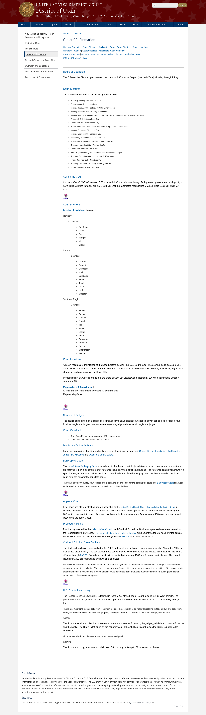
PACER (83, 555)
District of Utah (56, 11)
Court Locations (140, 47)
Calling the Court (107, 47)
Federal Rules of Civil (102, 529)
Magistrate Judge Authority (111, 50)
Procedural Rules (105, 54)
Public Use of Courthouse (37, 77)
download (124, 536)
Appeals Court (88, 54)
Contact (180, 24)
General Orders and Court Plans (40, 60)
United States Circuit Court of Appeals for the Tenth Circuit (147, 507)
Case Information (90, 24)
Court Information (157, 24)
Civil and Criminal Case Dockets (81, 542)
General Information (36, 54)
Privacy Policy (179, 706)
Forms (123, 24)
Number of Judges (72, 50)
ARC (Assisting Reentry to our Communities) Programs (39, 35)
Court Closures (90, 47)
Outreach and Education (37, 65)
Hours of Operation (72, 47)
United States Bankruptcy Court (82, 466)
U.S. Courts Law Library (76, 590)
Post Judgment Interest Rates (39, 71)
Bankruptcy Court (71, 54)
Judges (68, 24)
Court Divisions (124, 47)
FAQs (111, 24)
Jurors (55, 24)
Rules (135, 24)
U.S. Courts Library (72, 58)
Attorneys (39, 24)
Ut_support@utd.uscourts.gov (141, 702)
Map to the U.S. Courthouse (78, 387)
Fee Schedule (31, 48)
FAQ (85, 58)
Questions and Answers (101, 455)
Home (24, 24)
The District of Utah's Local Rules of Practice (115, 533)
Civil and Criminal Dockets (127, 54)
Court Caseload (89, 50)
